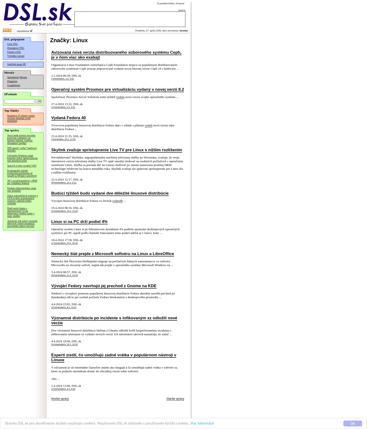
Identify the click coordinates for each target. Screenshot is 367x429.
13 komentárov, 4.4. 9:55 (63, 389)
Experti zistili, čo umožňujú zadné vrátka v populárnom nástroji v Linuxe (113, 357)
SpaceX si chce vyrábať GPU (22, 165)
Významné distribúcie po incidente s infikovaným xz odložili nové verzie (114, 320)
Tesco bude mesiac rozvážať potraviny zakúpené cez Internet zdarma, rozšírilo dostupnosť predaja (21, 139)
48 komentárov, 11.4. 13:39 (64, 275)
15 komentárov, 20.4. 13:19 (64, 211)
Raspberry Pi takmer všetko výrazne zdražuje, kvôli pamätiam (21, 118)
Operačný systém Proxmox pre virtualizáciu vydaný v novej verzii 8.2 (117, 89)
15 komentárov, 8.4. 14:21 (64, 307)
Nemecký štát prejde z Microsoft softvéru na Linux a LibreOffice (112, 253)
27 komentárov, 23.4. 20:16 (64, 243)
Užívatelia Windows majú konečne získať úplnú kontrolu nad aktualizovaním (22, 158)
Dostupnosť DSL (15, 48)
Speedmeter (13, 77)
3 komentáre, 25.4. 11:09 (63, 139)
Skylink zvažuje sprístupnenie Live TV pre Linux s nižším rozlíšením (116, 149)
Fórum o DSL (14, 52)
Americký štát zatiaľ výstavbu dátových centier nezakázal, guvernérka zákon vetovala (22, 223)
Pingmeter (12, 81)
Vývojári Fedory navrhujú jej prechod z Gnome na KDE (104, 285)
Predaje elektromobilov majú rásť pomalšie (21, 189)
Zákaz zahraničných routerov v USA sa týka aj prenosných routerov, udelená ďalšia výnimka (22, 199)
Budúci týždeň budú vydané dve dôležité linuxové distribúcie (110, 193)
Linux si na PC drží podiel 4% (79, 221)
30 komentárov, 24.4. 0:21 (64, 182)
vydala (120, 97)
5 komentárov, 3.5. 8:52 (62, 79)
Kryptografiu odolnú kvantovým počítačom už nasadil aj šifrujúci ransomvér (22, 173)
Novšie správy (60, 398)
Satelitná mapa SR (16, 64)
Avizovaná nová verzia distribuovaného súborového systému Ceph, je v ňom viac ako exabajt (116, 55)
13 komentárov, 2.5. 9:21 (63, 107)
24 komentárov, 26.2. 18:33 (64, 344)
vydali (148, 125)
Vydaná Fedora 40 (68, 117)
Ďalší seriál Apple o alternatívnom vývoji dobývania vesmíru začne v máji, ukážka (20, 212)
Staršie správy (175, 398)
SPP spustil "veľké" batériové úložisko (22, 149)
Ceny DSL (12, 44)
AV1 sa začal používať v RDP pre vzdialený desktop (22, 181)
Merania (23, 77)
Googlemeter (13, 85)
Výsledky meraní (15, 56)
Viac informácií (202, 423)
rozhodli (117, 201)
